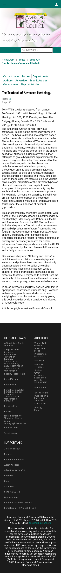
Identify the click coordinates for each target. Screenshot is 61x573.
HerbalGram (8, 59)
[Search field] (37, 50)
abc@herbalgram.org (40, 523)
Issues (22, 59)
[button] (56, 4)
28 (10, 99)
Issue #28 (35, 59)
